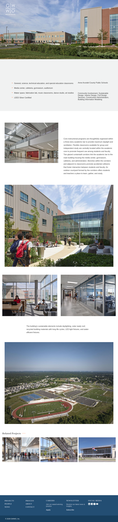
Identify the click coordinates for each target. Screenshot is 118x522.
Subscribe (70, 510)
